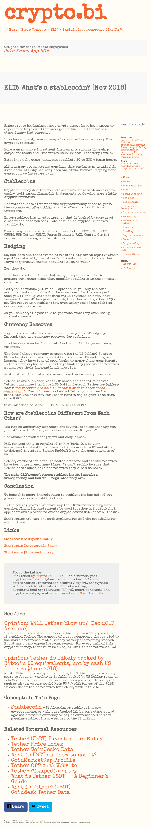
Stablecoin (26, 707)
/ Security (127, 239)
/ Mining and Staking (129, 222)
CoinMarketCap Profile (43, 760)
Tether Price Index (37, 744)
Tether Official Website (44, 766)
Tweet (40, 806)
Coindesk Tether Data (40, 792)
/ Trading (127, 231)
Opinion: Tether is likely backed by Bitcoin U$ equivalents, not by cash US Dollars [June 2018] (57, 664)
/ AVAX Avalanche (131, 186)
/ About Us (128, 264)
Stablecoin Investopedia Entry (30, 546)
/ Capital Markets (132, 235)
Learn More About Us (86, 593)
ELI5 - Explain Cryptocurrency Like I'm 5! (87, 30)
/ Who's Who (127, 198)
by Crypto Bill (43, 576)
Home (13, 30)
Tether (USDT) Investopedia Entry (57, 739)
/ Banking (127, 227)
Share (15, 806)
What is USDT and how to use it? (53, 755)
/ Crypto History (131, 254)
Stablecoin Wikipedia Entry (28, 539)
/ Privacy (128, 268)
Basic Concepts (34, 30)
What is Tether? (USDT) (41, 787)
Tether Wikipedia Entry (44, 771)
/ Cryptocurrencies (133, 212)
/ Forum (125, 182)
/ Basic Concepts (131, 194)
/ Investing (128, 217)
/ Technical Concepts (128, 207)
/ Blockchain (129, 202)
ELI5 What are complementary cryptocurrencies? (133, 166)
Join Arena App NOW (26, 51)
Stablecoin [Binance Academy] (29, 552)
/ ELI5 (124, 190)
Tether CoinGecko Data (42, 749)
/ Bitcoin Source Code (131, 249)
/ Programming (130, 243)
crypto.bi (55, 14)
